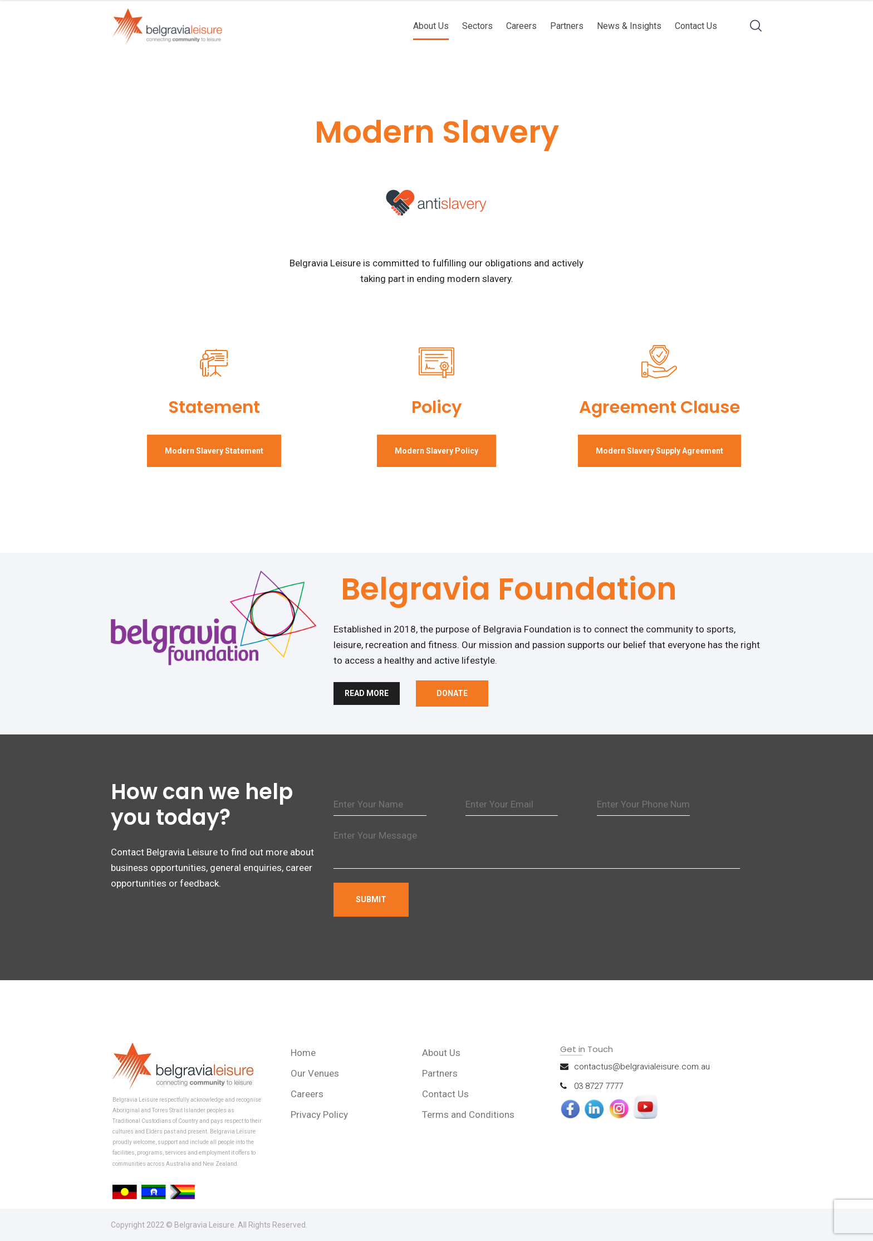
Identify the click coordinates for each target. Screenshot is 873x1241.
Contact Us (696, 26)
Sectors (477, 26)
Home (303, 1052)
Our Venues (315, 1073)
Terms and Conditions (468, 1114)
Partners (566, 26)
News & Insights (629, 26)
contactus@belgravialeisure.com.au (642, 1067)
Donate (452, 693)
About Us (431, 26)
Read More (367, 693)
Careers (521, 26)
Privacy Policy (319, 1114)
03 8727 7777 (598, 1086)
